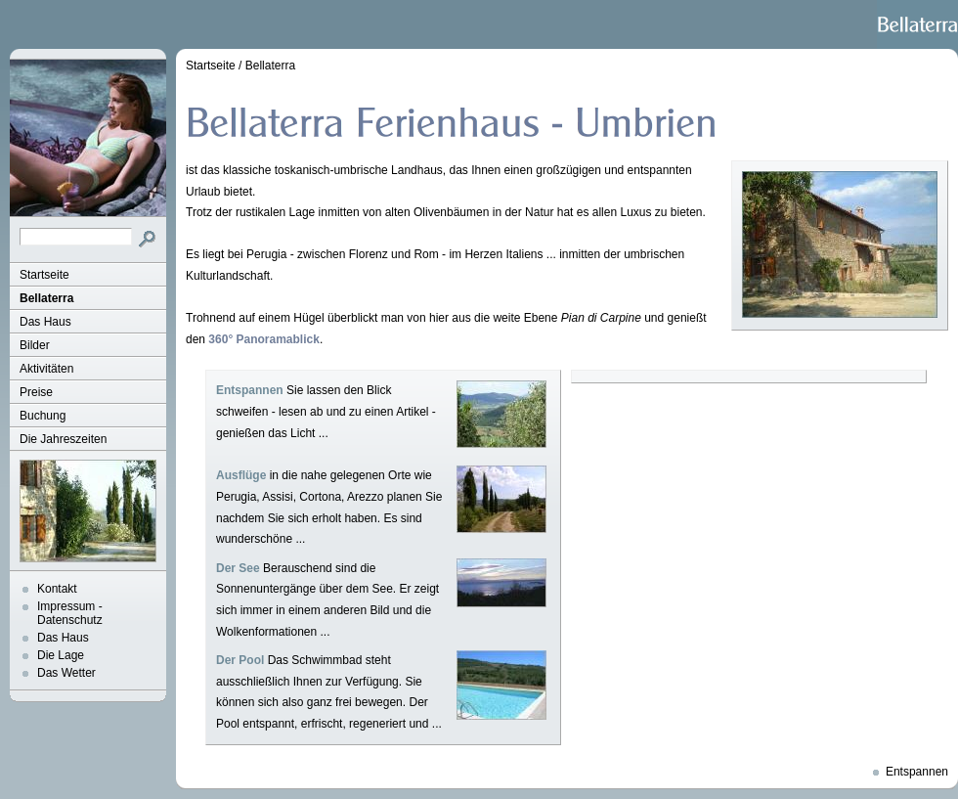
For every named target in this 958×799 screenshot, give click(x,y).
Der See (238, 568)
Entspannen (249, 390)
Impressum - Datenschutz (70, 613)
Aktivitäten (46, 369)
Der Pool (240, 660)
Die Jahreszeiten (63, 439)
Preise (36, 392)
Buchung (42, 415)
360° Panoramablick (264, 339)
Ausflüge (241, 475)
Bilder (35, 345)
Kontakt (57, 589)
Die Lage (60, 655)
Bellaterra (46, 298)
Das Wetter (66, 673)
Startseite (44, 275)
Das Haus (45, 322)
